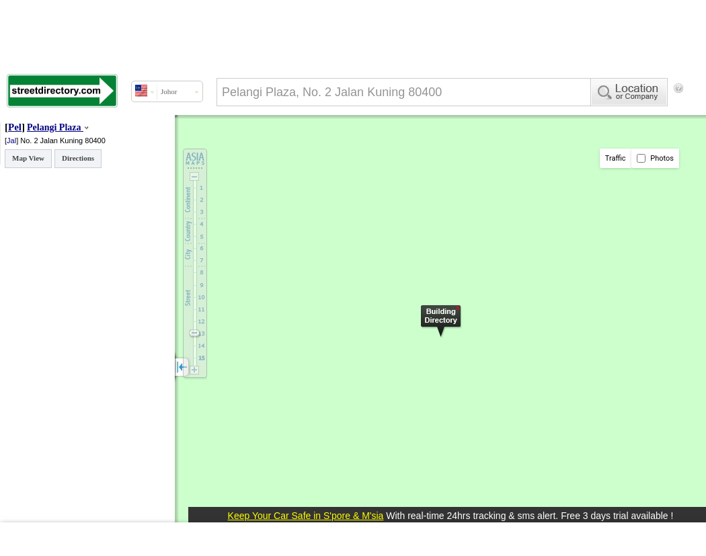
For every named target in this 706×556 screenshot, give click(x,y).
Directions (78, 158)
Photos (655, 158)
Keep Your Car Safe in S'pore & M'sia (306, 515)
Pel (15, 127)
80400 (95, 140)
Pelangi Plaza (54, 127)
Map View (28, 158)
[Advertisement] (228, 143)
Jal (11, 140)
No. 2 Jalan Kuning (52, 140)
